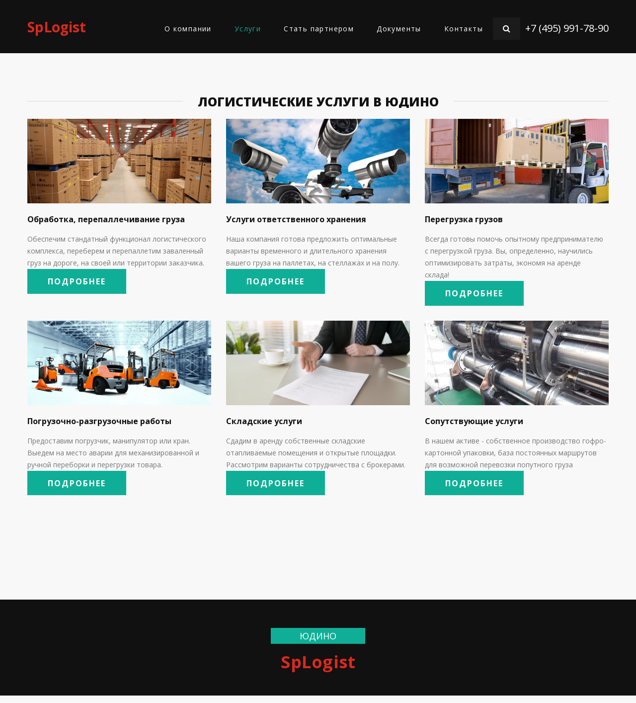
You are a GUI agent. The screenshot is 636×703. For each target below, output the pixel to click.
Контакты (463, 28)
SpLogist (56, 26)
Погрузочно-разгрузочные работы (99, 424)
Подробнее (83, 283)
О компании (188, 28)
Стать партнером (319, 28)
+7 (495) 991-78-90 (567, 28)
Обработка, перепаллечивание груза (106, 219)
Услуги (248, 28)
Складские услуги (264, 424)
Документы (399, 28)
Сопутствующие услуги (474, 424)
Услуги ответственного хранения (296, 219)
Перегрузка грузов (464, 219)
